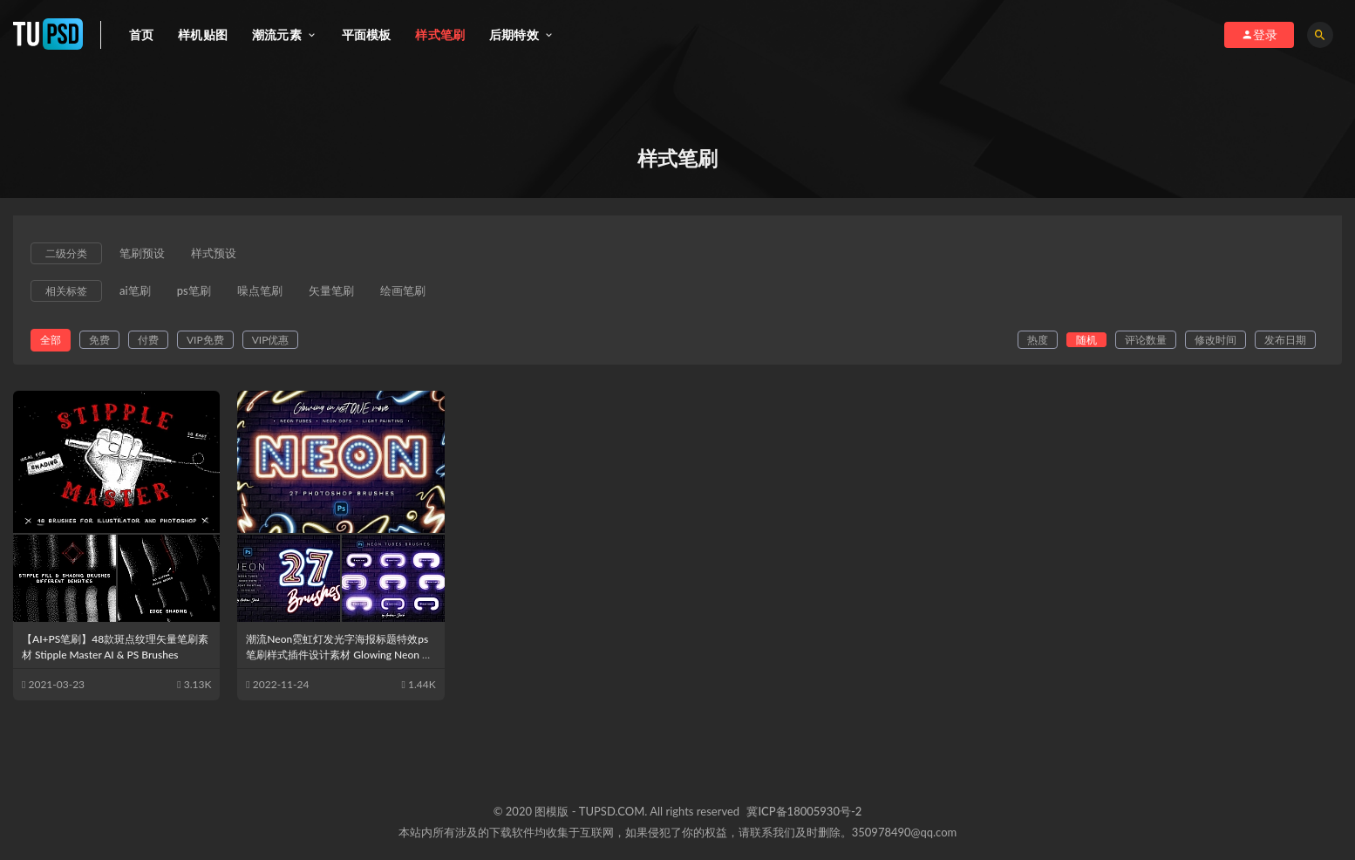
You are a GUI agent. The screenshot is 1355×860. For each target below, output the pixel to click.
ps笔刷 (194, 291)
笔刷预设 (142, 254)
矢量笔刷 (331, 291)
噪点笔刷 (260, 291)
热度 (1037, 339)
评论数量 (1146, 339)
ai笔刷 (135, 291)
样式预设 (213, 254)
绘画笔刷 (403, 291)
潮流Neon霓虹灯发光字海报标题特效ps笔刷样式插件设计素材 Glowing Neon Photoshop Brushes (340, 654)
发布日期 (1285, 339)
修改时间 (1215, 339)
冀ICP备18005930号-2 (803, 811)
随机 (1086, 339)
